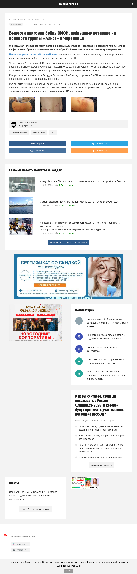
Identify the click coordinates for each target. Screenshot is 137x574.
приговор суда (39, 132)
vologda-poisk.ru (68, 4)
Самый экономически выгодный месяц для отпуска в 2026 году (79, 201)
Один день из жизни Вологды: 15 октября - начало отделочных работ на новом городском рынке (34, 495)
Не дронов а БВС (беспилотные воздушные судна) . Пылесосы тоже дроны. (107, 322)
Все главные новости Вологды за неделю (68, 242)
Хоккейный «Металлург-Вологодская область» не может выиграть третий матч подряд (80, 224)
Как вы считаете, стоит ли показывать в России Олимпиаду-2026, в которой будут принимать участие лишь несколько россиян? (99, 405)
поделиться (99, 143)
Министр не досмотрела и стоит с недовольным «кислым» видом (106, 336)
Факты (14, 483)
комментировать (37, 143)
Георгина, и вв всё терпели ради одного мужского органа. (105, 361)
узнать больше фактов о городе (35, 509)
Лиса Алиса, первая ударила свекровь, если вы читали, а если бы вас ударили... (106, 375)
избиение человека (19, 132)
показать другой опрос (101, 465)
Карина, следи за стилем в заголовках (102, 349)
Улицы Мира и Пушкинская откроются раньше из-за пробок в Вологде (83, 181)
